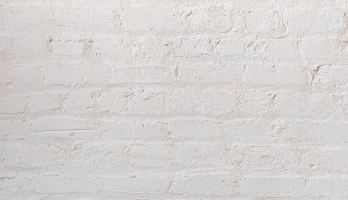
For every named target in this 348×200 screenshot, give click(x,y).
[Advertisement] (167, 39)
